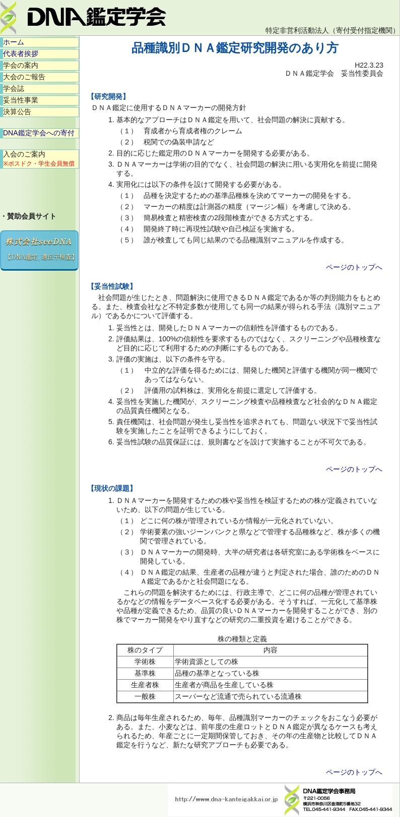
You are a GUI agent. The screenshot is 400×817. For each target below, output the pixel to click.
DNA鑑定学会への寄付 (39, 133)
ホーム (13, 42)
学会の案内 (20, 65)
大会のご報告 (24, 77)
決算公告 (17, 112)
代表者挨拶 (20, 53)
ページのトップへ (354, 267)
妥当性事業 (20, 100)
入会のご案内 (39, 158)
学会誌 (13, 88)
